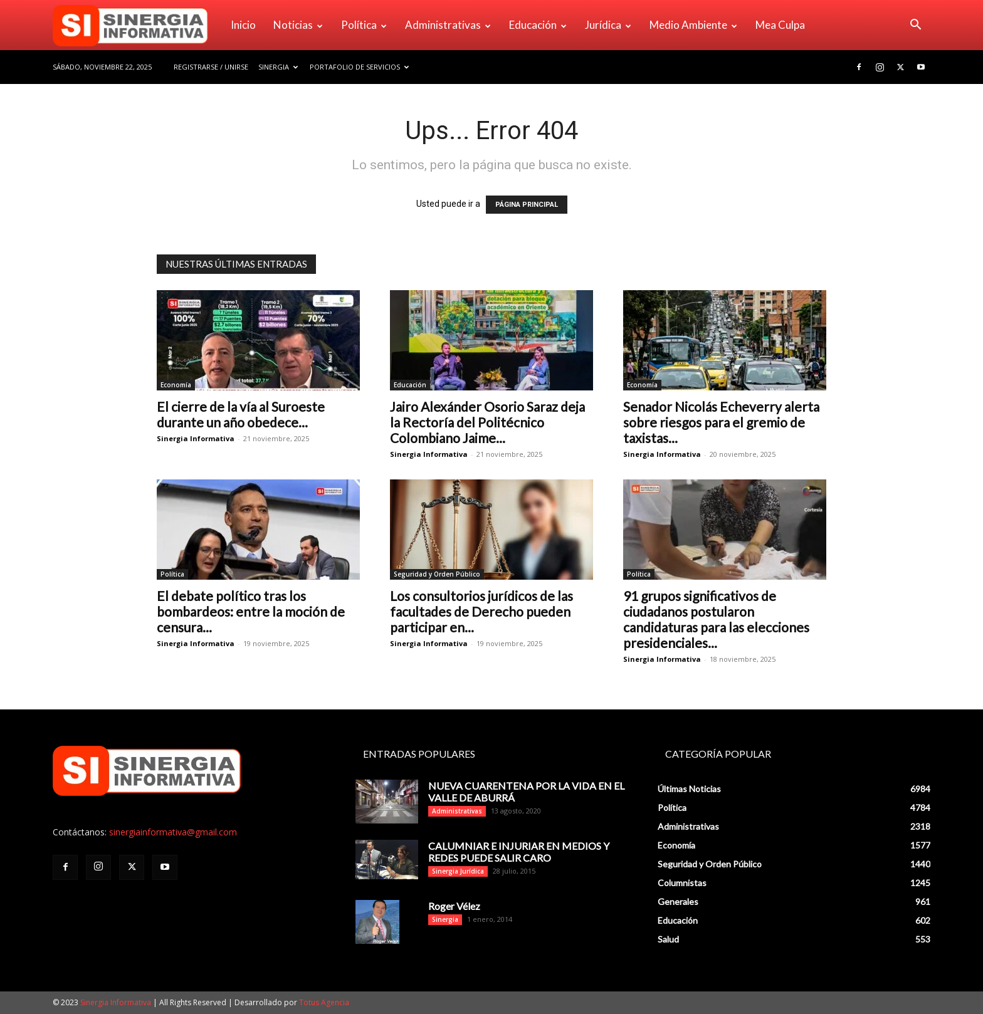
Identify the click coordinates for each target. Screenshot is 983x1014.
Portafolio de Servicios (359, 66)
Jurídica (608, 24)
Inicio (243, 24)
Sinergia (278, 66)
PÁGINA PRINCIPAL (526, 205)
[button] (915, 26)
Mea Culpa (780, 24)
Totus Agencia (324, 1002)
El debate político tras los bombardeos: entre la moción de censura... (251, 611)
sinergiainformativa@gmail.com (173, 832)
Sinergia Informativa (195, 438)
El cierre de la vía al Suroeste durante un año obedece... (241, 414)
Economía (175, 384)
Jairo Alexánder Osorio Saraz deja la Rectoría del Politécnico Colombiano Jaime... (487, 422)
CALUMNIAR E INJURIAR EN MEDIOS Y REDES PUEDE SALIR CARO (518, 852)
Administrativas (448, 24)
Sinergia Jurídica (458, 871)
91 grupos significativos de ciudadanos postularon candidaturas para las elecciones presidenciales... (716, 619)
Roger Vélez (454, 906)
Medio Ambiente (693, 24)
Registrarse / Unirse (211, 66)
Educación (538, 24)
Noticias (298, 24)
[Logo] (137, 25)
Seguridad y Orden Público (437, 574)
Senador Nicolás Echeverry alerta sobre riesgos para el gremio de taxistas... (721, 422)
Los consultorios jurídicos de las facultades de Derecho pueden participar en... (481, 611)
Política (364, 24)
